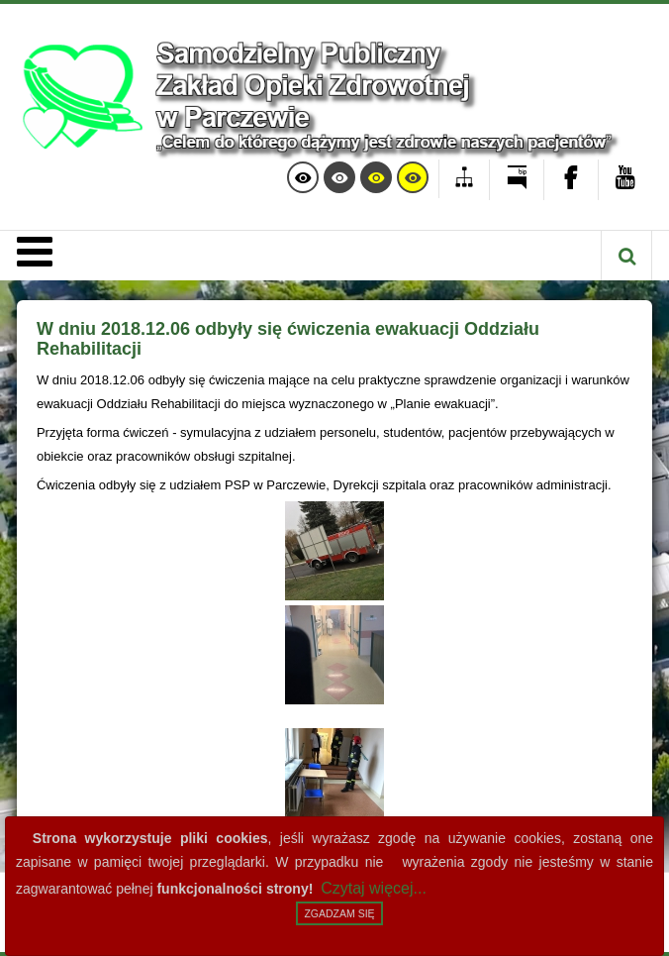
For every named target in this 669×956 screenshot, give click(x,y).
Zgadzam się (339, 913)
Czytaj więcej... (374, 888)
